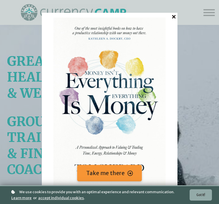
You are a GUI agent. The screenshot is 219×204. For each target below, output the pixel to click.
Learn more (21, 198)
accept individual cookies (61, 198)
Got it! (199, 195)
